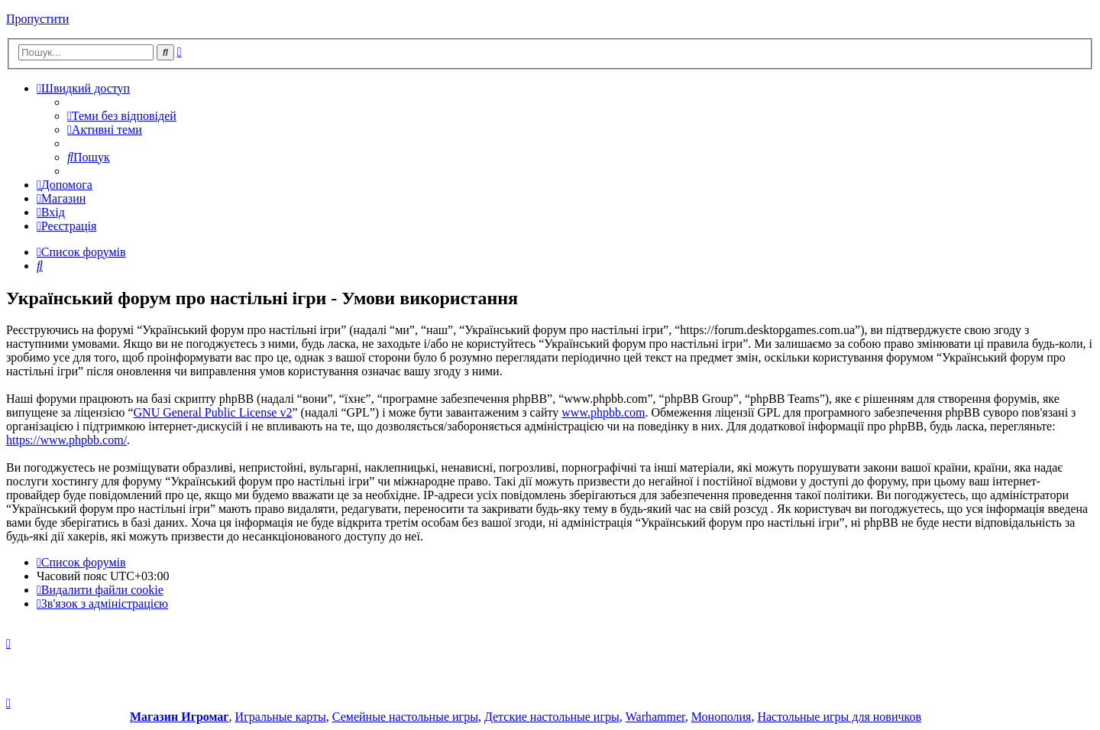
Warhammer (655, 716)
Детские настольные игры (552, 716)
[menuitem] (121, 115)
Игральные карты (280, 716)
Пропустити (37, 18)
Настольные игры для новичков (839, 716)
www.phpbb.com (603, 412)
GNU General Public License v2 (213, 412)
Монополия (721, 716)
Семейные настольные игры (405, 716)
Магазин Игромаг (179, 716)
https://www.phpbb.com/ (66, 439)
